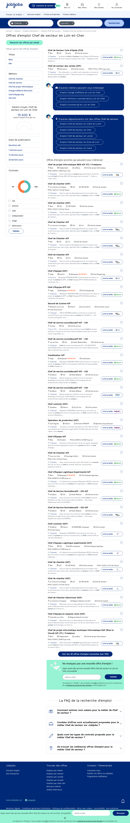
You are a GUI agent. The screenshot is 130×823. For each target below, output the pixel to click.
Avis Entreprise (12, 773)
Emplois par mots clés (56, 783)
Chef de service (15, 82)
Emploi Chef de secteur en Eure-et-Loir (79, 142)
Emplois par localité (55, 780)
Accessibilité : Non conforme (106, 808)
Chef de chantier (16, 79)
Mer (10, 63)
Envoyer (121, 813)
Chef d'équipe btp (16, 94)
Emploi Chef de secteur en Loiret (76, 136)
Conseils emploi (12, 770)
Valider (16, 231)
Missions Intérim (54, 786)
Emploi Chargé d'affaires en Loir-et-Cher (80, 92)
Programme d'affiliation (97, 776)
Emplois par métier (55, 770)
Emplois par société (55, 777)
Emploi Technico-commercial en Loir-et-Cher (82, 98)
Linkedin (30, 800)
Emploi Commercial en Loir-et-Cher (77, 104)
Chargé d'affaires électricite (20, 90)
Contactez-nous (93, 770)
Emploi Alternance (54, 789)
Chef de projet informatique (21, 86)
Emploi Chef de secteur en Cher (75, 130)
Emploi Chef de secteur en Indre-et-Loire (80, 124)
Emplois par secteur (55, 773)
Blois (11, 59)
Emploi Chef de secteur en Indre (76, 148)
